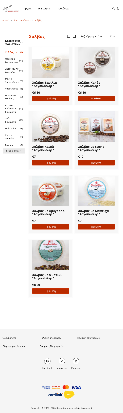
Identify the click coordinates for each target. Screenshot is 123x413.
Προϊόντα (62, 8)
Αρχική (27, 8)
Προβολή (50, 98)
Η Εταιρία (44, 8)
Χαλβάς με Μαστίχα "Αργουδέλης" (93, 212)
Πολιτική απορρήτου (50, 337)
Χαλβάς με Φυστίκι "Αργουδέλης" (47, 276)
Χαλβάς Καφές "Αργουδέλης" (43, 148)
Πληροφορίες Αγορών (14, 346)
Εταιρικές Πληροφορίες (52, 346)
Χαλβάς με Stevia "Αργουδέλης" (91, 148)
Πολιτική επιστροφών (88, 337)
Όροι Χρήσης (9, 337)
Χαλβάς (38, 20)
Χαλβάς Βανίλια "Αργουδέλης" (44, 84)
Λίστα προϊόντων (22, 20)
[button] (50, 62)
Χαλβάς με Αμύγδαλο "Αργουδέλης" (48, 212)
